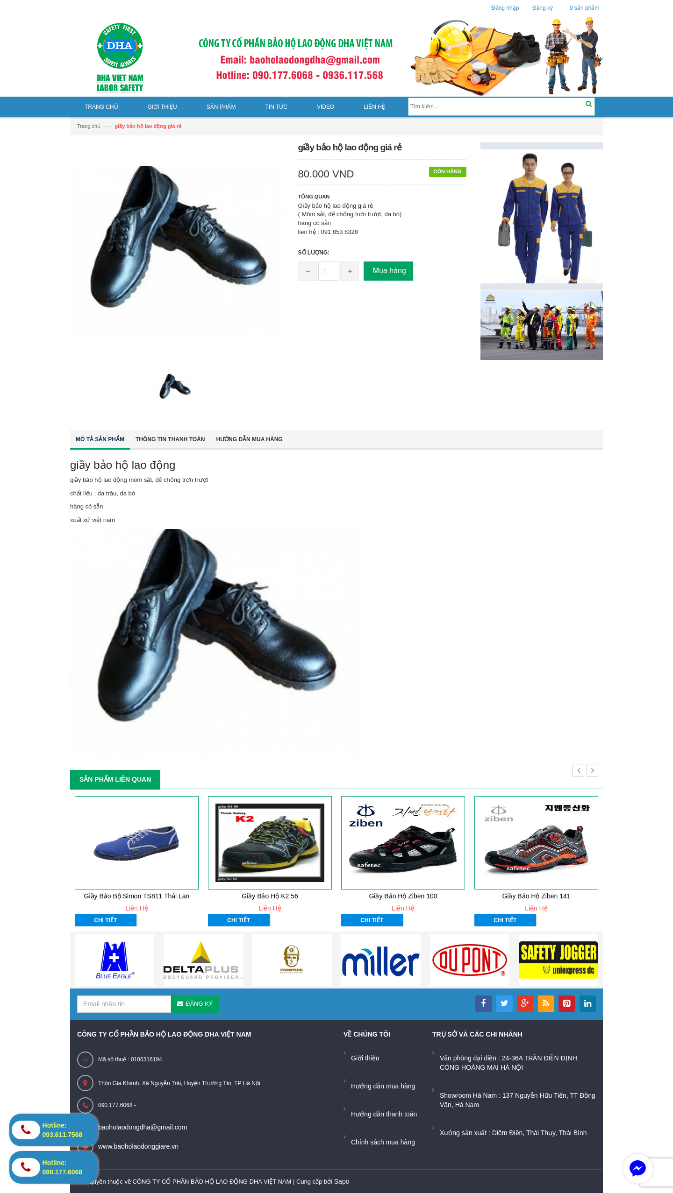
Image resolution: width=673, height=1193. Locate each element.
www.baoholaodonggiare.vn (138, 1146)
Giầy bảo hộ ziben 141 (536, 896)
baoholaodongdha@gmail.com (142, 1127)
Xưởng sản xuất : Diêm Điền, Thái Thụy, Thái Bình (513, 1133)
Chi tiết (105, 920)
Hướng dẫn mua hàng (249, 439)
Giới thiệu (365, 1058)
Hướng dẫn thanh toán (384, 1114)
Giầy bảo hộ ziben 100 (403, 896)
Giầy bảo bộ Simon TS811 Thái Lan (137, 896)
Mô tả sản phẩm (100, 439)
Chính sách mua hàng (383, 1142)
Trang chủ (88, 126)
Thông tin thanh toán (170, 439)
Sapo (342, 1181)
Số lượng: (314, 252)
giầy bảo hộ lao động (122, 465)
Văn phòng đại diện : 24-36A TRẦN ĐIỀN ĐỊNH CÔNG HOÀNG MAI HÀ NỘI (508, 1062)
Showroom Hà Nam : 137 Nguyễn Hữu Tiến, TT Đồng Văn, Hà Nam (517, 1100)
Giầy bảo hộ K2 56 (270, 896)
